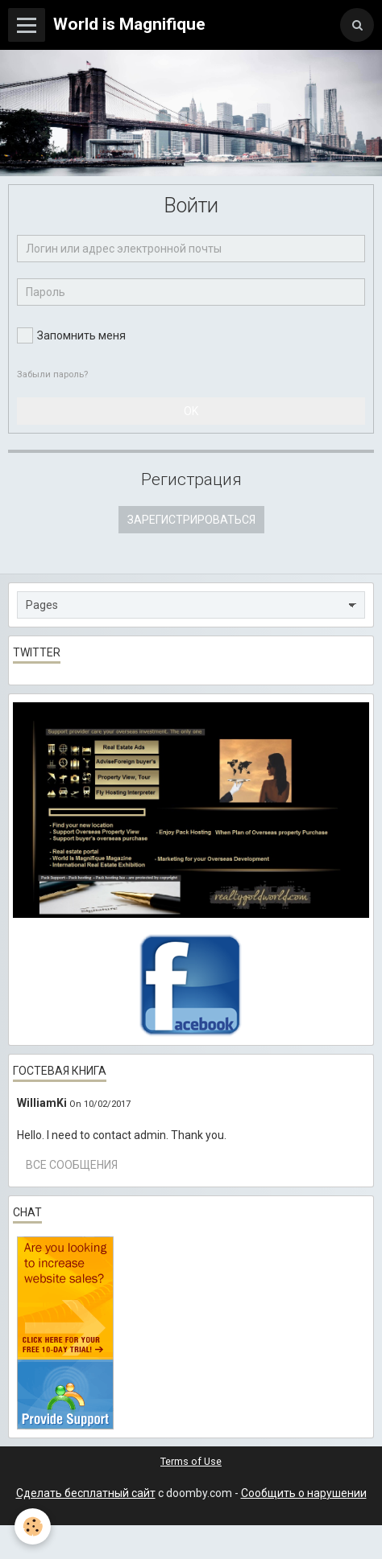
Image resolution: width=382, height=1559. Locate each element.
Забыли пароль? (52, 374)
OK (191, 411)
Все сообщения (72, 1164)
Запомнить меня (71, 335)
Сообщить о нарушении (304, 1493)
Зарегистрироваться (191, 519)
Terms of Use (191, 1461)
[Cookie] (33, 1526)
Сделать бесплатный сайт (86, 1493)
